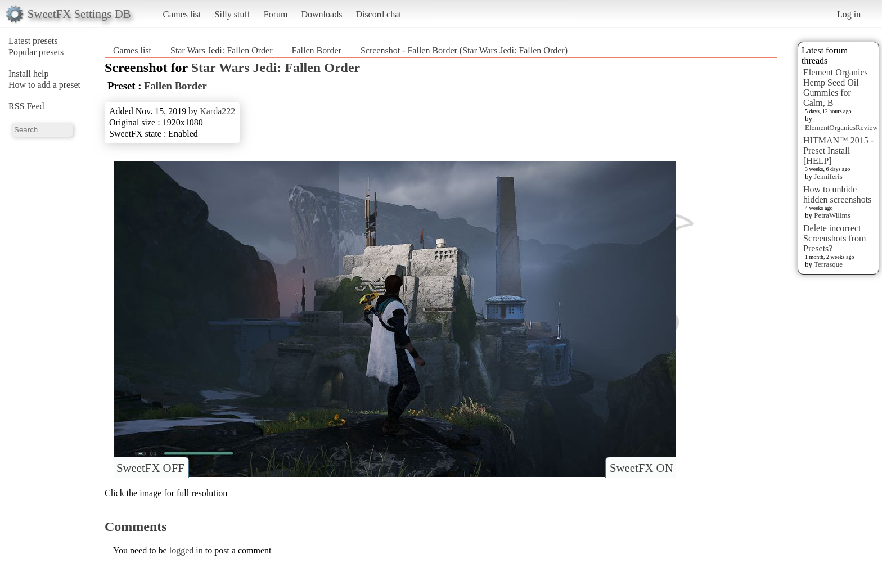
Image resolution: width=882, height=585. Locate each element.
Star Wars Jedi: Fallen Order (221, 50)
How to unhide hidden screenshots (837, 194)
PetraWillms (832, 215)
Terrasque (828, 264)
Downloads (321, 14)
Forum (276, 14)
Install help (28, 73)
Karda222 (217, 111)
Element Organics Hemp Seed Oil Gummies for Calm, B (835, 87)
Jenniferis (828, 176)
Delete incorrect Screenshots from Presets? (834, 238)
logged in (186, 550)
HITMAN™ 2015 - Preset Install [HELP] (838, 150)
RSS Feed (26, 106)
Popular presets (36, 52)
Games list (182, 14)
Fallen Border (316, 50)
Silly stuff (232, 14)
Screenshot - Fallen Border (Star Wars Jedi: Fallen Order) (464, 50)
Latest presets (33, 41)
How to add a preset (44, 84)
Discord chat (378, 14)
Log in (849, 14)
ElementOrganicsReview (841, 127)
